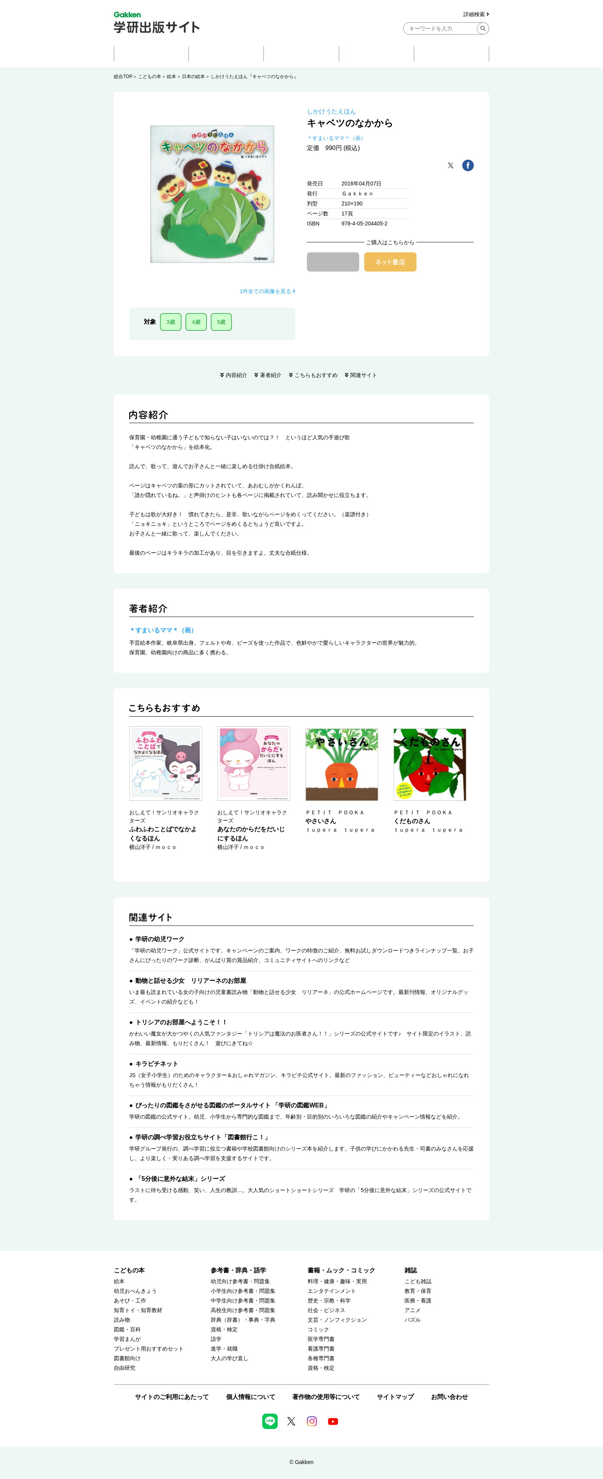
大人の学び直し (229, 1358)
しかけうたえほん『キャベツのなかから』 (254, 76)
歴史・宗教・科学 (329, 1301)
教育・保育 (418, 1291)
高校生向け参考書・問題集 (243, 1310)
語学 (216, 1339)
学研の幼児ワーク (160, 939)
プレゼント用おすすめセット (149, 1349)
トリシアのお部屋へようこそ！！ (181, 1022)
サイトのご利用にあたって (172, 1397)
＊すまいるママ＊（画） (336, 138)
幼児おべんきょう (135, 1291)
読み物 (122, 1320)
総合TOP (123, 76)
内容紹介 (236, 375)
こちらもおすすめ (316, 375)
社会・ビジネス (326, 1310)
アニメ (413, 1310)
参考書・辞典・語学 (238, 1270)
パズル (413, 1320)
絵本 (171, 76)
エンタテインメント (332, 1291)
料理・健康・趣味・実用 (337, 1281)
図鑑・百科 (127, 1329)
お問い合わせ (449, 1397)
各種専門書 (321, 1358)
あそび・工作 (130, 1301)
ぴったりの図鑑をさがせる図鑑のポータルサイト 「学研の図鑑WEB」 (232, 1105)
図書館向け (127, 1358)
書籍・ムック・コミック (341, 1270)
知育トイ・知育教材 (138, 1310)
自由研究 (124, 1368)
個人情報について (250, 1397)
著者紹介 (271, 375)
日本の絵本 (193, 76)
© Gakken (301, 1462)
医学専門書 (321, 1339)
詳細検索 (476, 14)
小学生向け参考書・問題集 (243, 1291)
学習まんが (127, 1339)
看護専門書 (321, 1349)
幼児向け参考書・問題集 (240, 1281)
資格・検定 (224, 1329)
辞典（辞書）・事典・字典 (243, 1320)
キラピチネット (156, 1063)
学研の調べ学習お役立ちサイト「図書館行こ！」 (203, 1137)
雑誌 (411, 1270)
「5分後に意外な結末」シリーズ (180, 1179)
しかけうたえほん (331, 111)
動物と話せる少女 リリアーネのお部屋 (190, 980)
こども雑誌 (418, 1281)
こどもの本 (149, 76)
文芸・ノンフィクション (337, 1320)
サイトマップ (395, 1397)
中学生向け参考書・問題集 (243, 1301)
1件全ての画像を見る (267, 291)
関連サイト (363, 375)
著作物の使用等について (326, 1397)
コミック (318, 1329)
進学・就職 (224, 1349)
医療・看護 (418, 1301)
